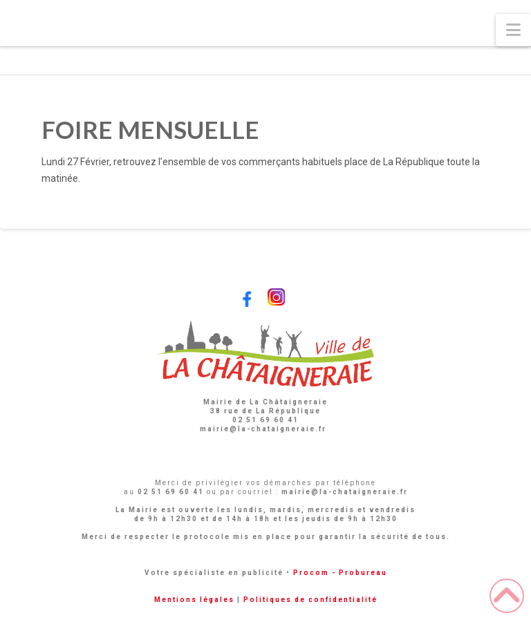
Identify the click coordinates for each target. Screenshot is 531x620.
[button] (513, 30)
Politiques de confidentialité (310, 599)
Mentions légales (194, 599)
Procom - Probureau (340, 572)
